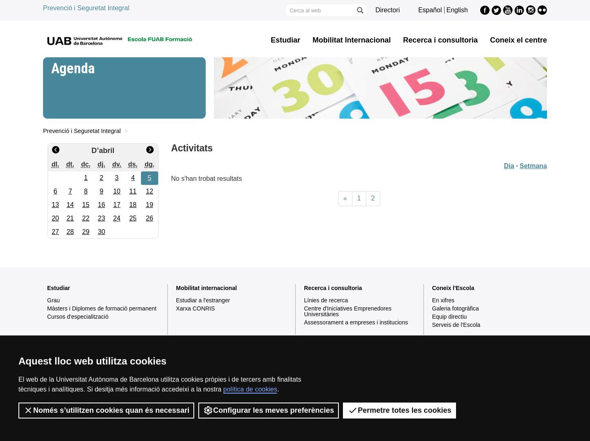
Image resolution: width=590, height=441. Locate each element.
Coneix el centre (518, 40)
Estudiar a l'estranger (203, 300)
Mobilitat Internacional (352, 40)
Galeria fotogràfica (455, 308)
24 (116, 218)
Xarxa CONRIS (195, 308)
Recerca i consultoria (440, 40)
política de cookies (250, 389)
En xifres (443, 300)
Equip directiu (449, 316)
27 (55, 231)
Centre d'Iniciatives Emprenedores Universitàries (348, 311)
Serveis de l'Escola (456, 325)
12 (149, 191)
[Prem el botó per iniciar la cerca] (360, 10)
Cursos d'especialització (78, 316)
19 (149, 204)
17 (116, 204)
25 (132, 218)
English (457, 10)
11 (132, 191)
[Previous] (345, 198)
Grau (53, 300)
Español (430, 10)
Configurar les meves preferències (268, 410)
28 (70, 231)
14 (70, 204)
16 (101, 204)
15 (86, 204)
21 (70, 218)
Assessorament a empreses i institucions (356, 322)
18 (132, 204)
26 (149, 218)
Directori (387, 10)
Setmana (533, 165)
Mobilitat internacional (206, 288)
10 (116, 191)
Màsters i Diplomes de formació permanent (102, 308)
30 (101, 231)
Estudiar (285, 40)
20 (55, 218)
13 (55, 204)
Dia (509, 165)
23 (101, 218)
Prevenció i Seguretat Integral (86, 7)
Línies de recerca (326, 300)
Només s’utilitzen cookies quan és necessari (106, 410)
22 (86, 218)
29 (86, 231)
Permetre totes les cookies (399, 410)
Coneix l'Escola (453, 288)
